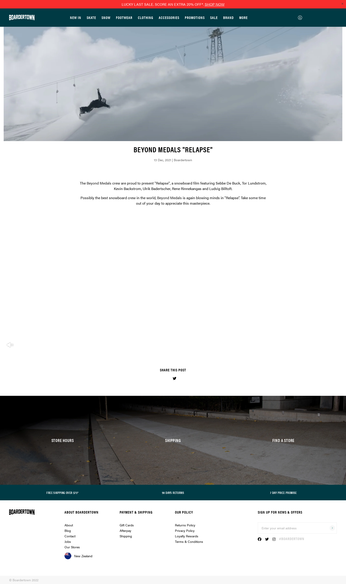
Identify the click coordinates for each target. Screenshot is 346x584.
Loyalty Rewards (186, 536)
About (68, 525)
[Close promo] (342, 3)
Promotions (195, 17)
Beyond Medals (99, 183)
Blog (67, 530)
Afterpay (125, 530)
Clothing (145, 17)
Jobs (67, 541)
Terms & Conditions (189, 541)
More (243, 17)
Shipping (126, 536)
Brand (228, 17)
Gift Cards (127, 525)
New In (75, 17)
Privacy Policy (185, 530)
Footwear (124, 17)
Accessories (169, 17)
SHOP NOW (215, 4)
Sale (214, 17)
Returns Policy (185, 525)
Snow (106, 17)
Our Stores (72, 547)
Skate (91, 17)
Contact (69, 536)
